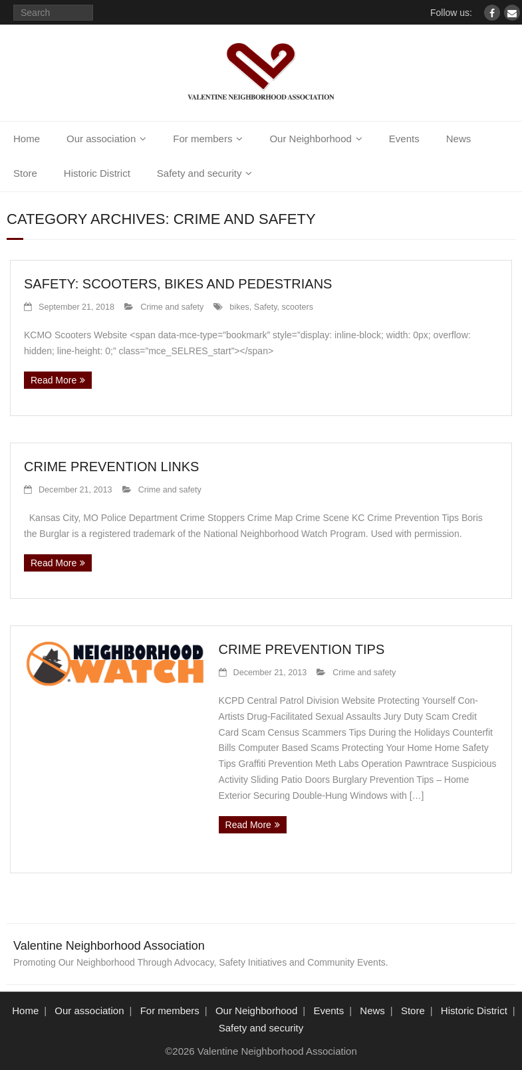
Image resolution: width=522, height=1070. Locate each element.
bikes (239, 307)
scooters (298, 307)
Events (404, 138)
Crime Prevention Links (111, 466)
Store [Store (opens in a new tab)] (25, 173)
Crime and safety (171, 307)
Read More (53, 380)
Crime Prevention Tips (302, 649)
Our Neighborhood (310, 138)
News (458, 138)
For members (202, 138)
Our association (101, 138)
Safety (265, 307)
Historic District (97, 173)
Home (26, 138)
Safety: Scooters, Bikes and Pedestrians (178, 283)
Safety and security (199, 173)
